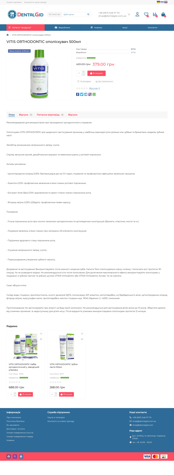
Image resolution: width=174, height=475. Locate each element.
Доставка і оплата (15, 429)
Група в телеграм (56, 417)
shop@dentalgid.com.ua (144, 421)
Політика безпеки (15, 421)
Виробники (62, 27)
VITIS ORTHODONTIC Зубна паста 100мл (64, 365)
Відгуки (26, 114)
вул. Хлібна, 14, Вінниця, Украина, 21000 (149, 437)
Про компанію (13, 417)
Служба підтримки (58, 412)
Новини (96, 27)
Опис (12, 114)
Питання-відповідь (50, 114)
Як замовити (12, 425)
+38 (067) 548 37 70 (141, 417)
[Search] (76, 14)
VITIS (133, 52)
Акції (124, 27)
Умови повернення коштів (19, 432)
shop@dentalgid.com (142, 425)
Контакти (152, 27)
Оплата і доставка (13, 2)
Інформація (13, 412)
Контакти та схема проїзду (35, 2)
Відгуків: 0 (94, 88)
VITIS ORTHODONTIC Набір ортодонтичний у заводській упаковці (24, 367)
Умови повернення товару (19, 436)
